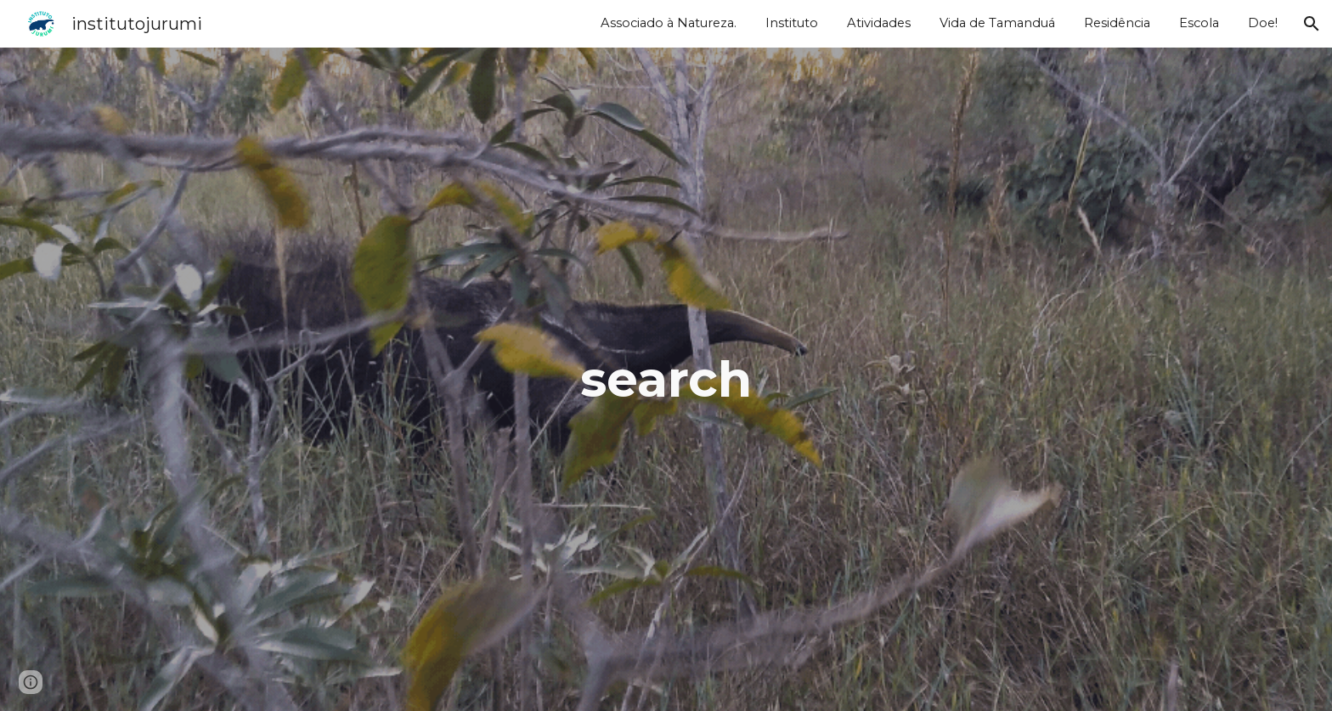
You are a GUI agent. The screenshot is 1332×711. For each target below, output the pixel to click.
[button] (1311, 23)
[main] (666, 378)
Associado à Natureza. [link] (669, 23)
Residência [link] (1117, 23)
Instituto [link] (791, 23)
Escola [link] (1199, 23)
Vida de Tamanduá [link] (997, 23)
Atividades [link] (879, 23)
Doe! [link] (1263, 23)
